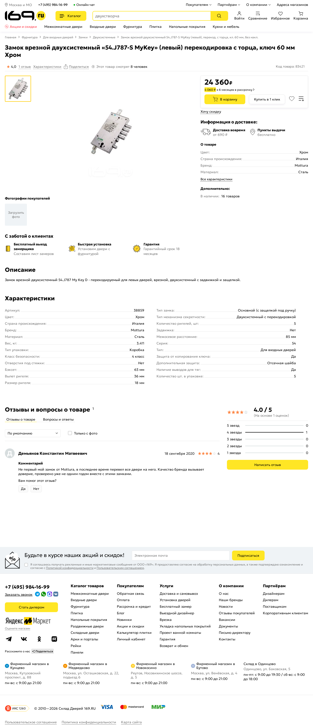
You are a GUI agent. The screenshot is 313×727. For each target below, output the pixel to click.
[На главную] (25, 15)
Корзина (300, 15)
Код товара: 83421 (290, 66)
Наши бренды (231, 600)
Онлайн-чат (85, 5)
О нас (224, 593)
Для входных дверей (58, 37)
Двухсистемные (104, 37)
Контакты (227, 639)
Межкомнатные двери (63, 26)
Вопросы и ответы (58, 419)
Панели (77, 652)
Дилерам (270, 600)
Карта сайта (131, 722)
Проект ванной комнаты (180, 632)
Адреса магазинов (292, 4)
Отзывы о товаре (20, 419)
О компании (256, 4)
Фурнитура (132, 26)
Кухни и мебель (226, 26)
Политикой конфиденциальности (69, 568)
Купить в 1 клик (267, 99)
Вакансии (227, 619)
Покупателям (197, 4)
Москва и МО (20, 5)
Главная (10, 37)
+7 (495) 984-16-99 (52, 5)
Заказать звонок (19, 594)
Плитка (155, 26)
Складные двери (85, 632)
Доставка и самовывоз (179, 593)
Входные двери (103, 26)
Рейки (76, 646)
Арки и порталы (84, 639)
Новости (226, 606)
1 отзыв (25, 66)
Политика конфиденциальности (89, 722)
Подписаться (248, 555)
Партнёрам (227, 4)
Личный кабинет (131, 639)
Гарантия (167, 639)
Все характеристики (216, 179)
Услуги (166, 585)
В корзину (228, 99)
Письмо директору (234, 632)
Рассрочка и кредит (134, 606)
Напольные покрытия (187, 26)
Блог (120, 613)
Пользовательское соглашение (31, 722)
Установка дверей (175, 600)
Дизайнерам (273, 593)
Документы (228, 626)
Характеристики (47, 66)
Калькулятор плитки (134, 632)
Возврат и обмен (174, 646)
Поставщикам (274, 606)
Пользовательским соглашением (120, 568)
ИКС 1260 (19, 708)
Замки (83, 37)
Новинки (124, 619)
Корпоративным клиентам (285, 613)
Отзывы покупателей (237, 613)
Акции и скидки (23, 26)
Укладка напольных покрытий (185, 626)
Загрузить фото (16, 215)
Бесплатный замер (175, 606)
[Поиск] (219, 15)
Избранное (280, 15)
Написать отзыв (267, 465)
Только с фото (85, 433)
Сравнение (257, 15)
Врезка (166, 619)
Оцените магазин (17, 628)
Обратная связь (130, 593)
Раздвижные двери (87, 626)
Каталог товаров (87, 585)
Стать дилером (31, 607)
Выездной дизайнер (177, 613)
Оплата (123, 600)
